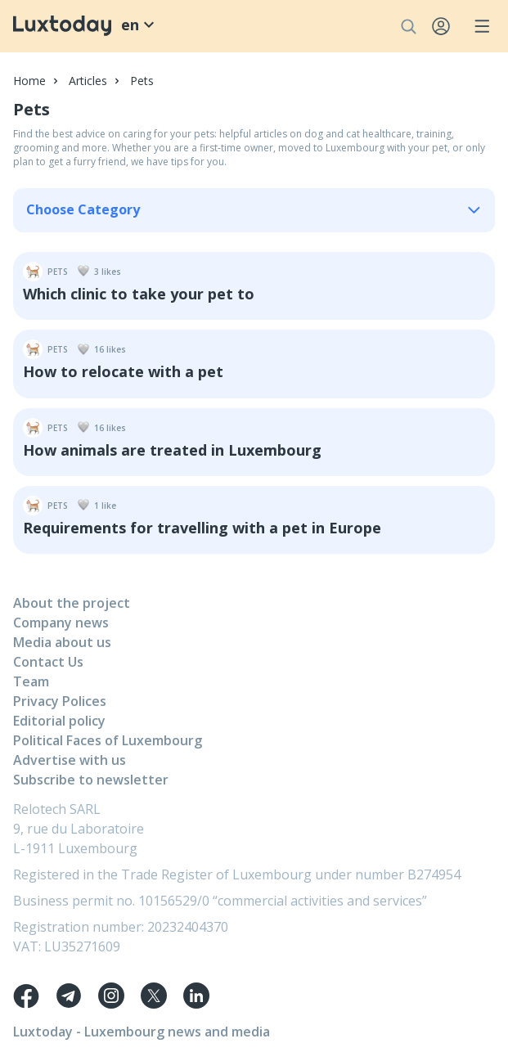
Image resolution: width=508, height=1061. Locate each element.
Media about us (62, 642)
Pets (142, 80)
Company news (61, 622)
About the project (71, 602)
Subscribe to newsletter (91, 779)
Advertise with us (69, 760)
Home (29, 80)
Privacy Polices (59, 701)
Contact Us (48, 661)
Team (31, 681)
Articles (88, 80)
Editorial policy (59, 720)
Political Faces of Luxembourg (107, 740)
